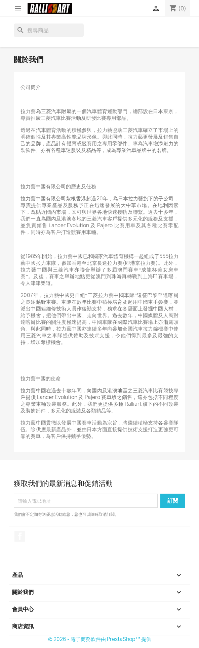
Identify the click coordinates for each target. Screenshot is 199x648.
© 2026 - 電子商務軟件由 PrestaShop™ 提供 (99, 639)
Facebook (19, 536)
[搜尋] (49, 30)
